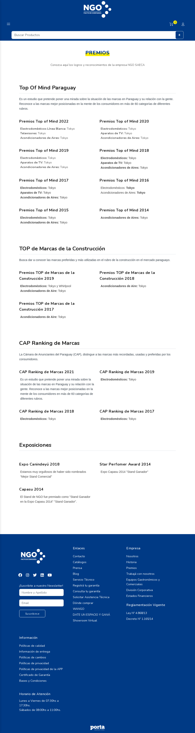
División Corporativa (139, 590)
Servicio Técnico (83, 580)
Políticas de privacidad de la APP (41, 669)
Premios (131, 568)
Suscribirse (32, 613)
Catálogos (79, 562)
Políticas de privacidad (34, 663)
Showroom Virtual (85, 621)
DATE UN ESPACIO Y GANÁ (91, 615)
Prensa (77, 568)
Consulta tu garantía (86, 591)
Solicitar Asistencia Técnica (91, 597)
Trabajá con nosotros (140, 574)
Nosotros (132, 556)
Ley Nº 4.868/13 (136, 613)
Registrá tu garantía (86, 585)
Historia (131, 562)
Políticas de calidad (32, 646)
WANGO (78, 609)
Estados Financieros (139, 596)
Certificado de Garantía (34, 675)
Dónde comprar (83, 603)
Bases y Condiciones (33, 681)
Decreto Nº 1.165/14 (139, 619)
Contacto (79, 556)
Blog (76, 574)
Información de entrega (34, 652)
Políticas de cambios (32, 657)
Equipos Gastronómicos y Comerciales (143, 582)
